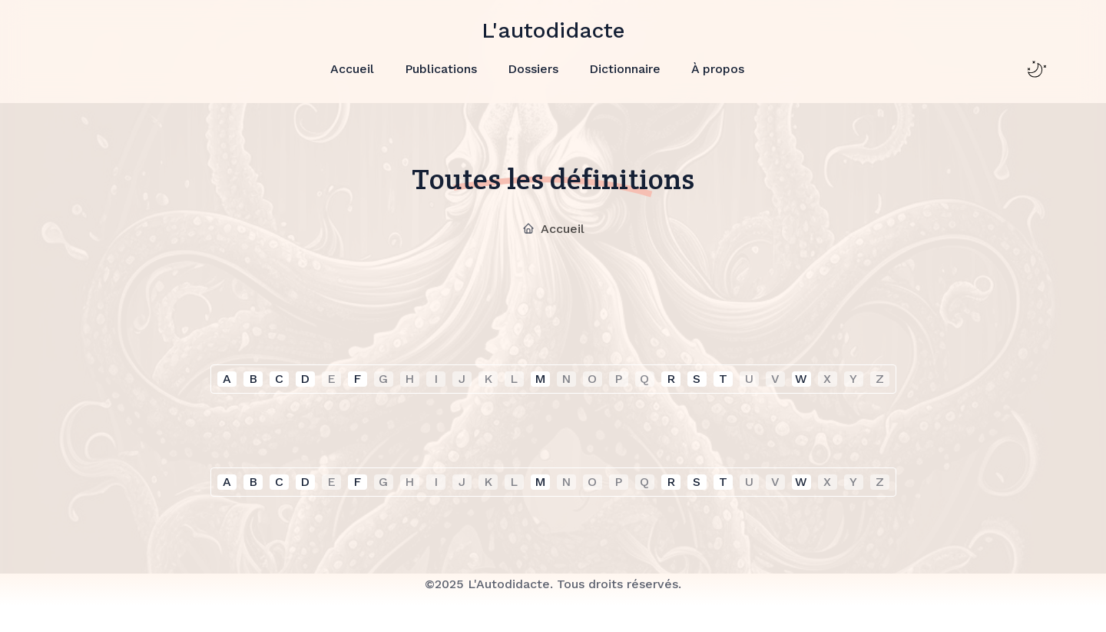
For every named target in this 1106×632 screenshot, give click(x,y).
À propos (717, 69)
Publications (441, 69)
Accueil (352, 69)
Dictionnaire (625, 69)
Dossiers (533, 69)
